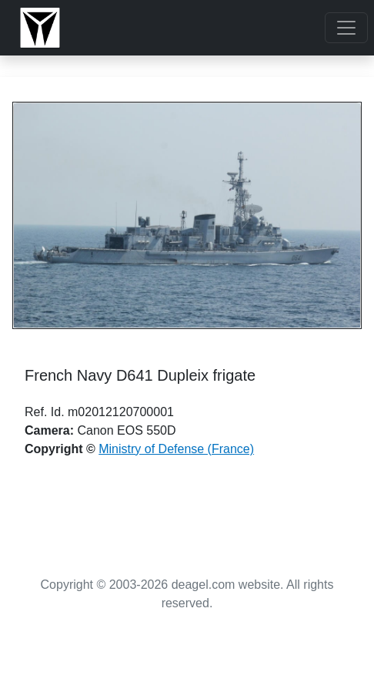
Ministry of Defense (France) (176, 448)
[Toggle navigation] (346, 27)
